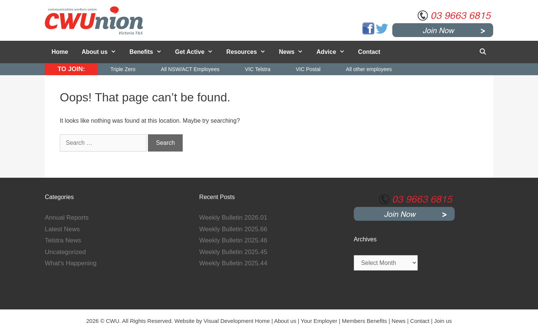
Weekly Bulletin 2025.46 (233, 240)
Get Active (197, 52)
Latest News (62, 229)
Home (60, 52)
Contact (369, 52)
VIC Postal (308, 69)
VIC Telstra (257, 69)
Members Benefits (364, 321)
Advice (333, 52)
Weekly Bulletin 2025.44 (233, 263)
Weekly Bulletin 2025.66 (233, 229)
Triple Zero (122, 69)
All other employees (369, 69)
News (294, 52)
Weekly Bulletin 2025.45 (233, 252)
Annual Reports (67, 217)
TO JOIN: (71, 69)
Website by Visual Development (213, 321)
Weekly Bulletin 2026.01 (233, 217)
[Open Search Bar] (482, 52)
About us (102, 52)
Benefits (149, 52)
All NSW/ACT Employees (190, 69)
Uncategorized (65, 252)
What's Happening (70, 263)
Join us (443, 321)
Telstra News (63, 240)
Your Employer (319, 321)
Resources (249, 52)
